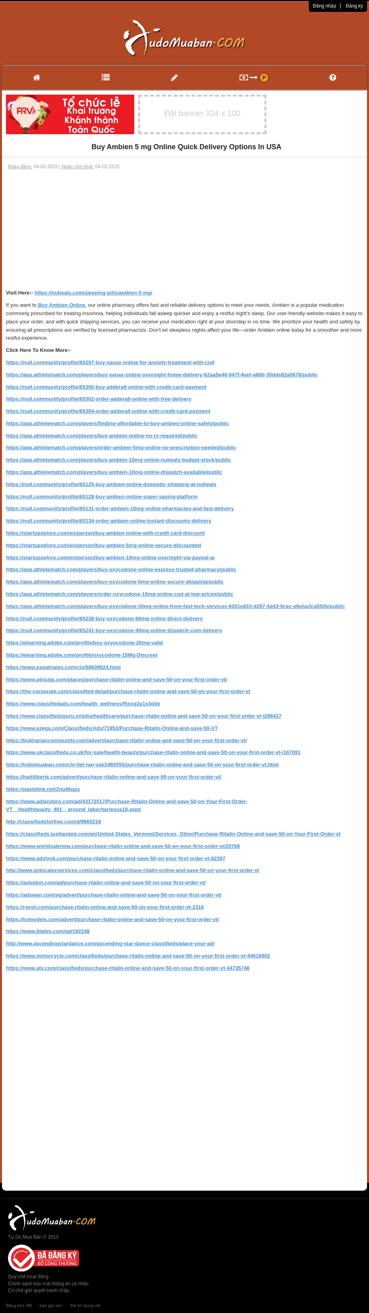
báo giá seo (51, 1305)
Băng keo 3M (19, 1305)
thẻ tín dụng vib (85, 1305)
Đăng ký (354, 6)
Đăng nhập (324, 6)
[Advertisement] (184, 229)
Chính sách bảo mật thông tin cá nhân (48, 1283)
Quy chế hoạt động (28, 1276)
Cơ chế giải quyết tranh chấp (38, 1290)
